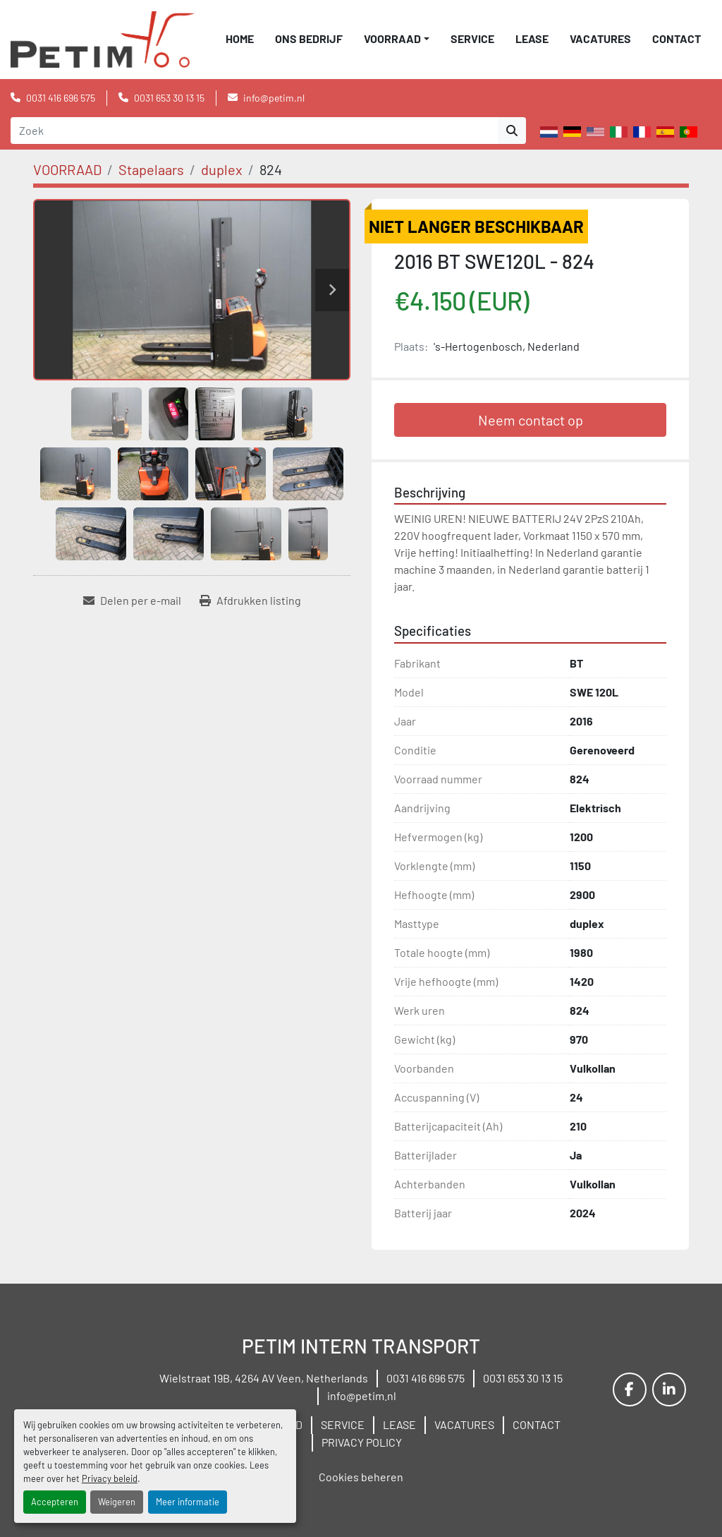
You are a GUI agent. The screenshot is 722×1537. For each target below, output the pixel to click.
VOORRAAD (392, 38)
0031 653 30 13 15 (169, 98)
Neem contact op (530, 419)
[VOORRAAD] (67, 169)
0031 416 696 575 (60, 98)
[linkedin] (669, 1389)
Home (240, 38)
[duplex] (222, 169)
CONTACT (676, 38)
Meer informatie (187, 1501)
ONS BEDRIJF (309, 38)
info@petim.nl (274, 98)
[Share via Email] (132, 600)
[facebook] (630, 1389)
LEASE (532, 38)
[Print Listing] (250, 600)
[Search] (254, 130)
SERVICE (472, 38)
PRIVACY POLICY (362, 1442)
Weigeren (116, 1501)
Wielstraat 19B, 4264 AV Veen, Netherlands (263, 1378)
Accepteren (54, 1501)
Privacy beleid (109, 1478)
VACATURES (600, 38)
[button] (396, 38)
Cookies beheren (361, 1476)
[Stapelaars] (151, 169)
